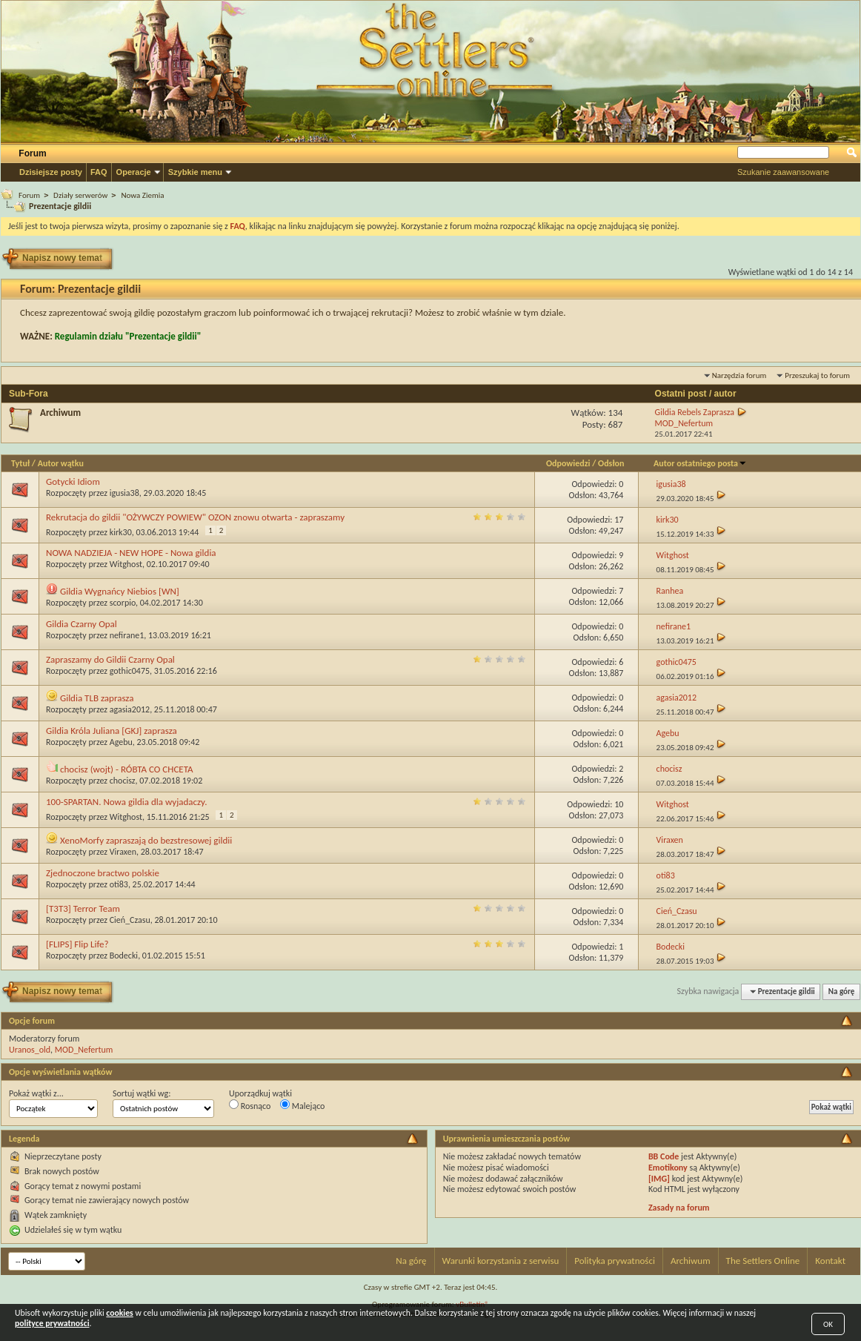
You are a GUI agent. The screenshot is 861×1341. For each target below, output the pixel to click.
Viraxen (123, 852)
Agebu (121, 742)
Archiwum (60, 412)
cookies (119, 1313)
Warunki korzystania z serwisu (500, 1260)
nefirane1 (127, 635)
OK (828, 1324)
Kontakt (830, 1260)
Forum (32, 153)
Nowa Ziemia (142, 195)
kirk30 (121, 532)
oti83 (119, 884)
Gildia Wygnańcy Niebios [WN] (119, 591)
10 (618, 804)
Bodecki (124, 955)
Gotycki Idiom (73, 481)
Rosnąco (249, 1105)
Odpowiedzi (568, 463)
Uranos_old (29, 1049)
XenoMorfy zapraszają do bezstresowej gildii (146, 840)
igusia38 (124, 493)
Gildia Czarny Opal (81, 623)
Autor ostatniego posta (700, 463)
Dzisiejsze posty (50, 172)
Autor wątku (61, 463)
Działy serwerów (80, 195)
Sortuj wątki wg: (141, 1093)
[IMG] (659, 1178)
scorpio (123, 602)
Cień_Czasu (130, 920)
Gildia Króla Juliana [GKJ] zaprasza (111, 730)
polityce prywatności (52, 1323)
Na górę (841, 991)
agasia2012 (130, 709)
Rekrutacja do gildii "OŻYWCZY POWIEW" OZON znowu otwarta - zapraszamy (195, 517)
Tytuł (20, 463)
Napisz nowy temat (65, 259)
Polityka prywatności (614, 1260)
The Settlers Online (763, 1260)
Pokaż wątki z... (36, 1093)
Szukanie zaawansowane (783, 172)
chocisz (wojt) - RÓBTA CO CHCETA (126, 769)
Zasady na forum (679, 1207)
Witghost (126, 564)
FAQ (98, 172)
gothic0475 (130, 671)
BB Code (663, 1156)
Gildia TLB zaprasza (97, 697)
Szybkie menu (195, 172)
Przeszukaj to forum (817, 375)
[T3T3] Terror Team (83, 908)
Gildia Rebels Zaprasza (694, 412)
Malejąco (302, 1105)
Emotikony (668, 1167)
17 (618, 519)
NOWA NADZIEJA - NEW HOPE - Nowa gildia (131, 552)
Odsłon (611, 463)
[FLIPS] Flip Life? (77, 944)
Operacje (133, 172)
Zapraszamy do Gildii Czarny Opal (110, 659)
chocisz (123, 780)
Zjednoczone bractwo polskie (102, 872)
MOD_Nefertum (84, 1049)
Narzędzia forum (739, 375)
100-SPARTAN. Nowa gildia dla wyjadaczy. (126, 801)
